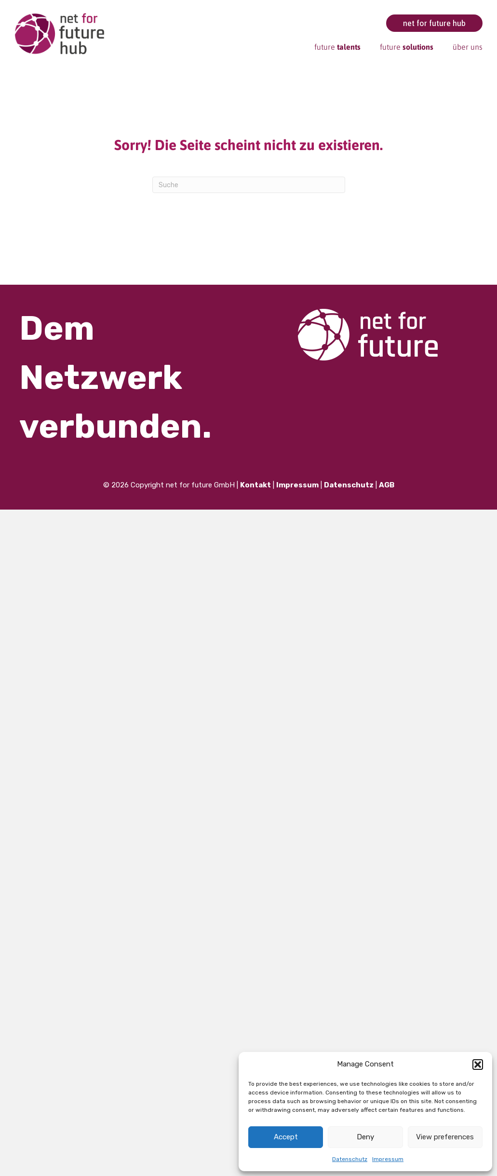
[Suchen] (248, 185)
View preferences (445, 1137)
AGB (386, 485)
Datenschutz (349, 1159)
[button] (478, 1064)
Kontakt (255, 485)
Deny (365, 1137)
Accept (286, 1137)
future (337, 46)
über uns (468, 46)
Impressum (387, 1159)
